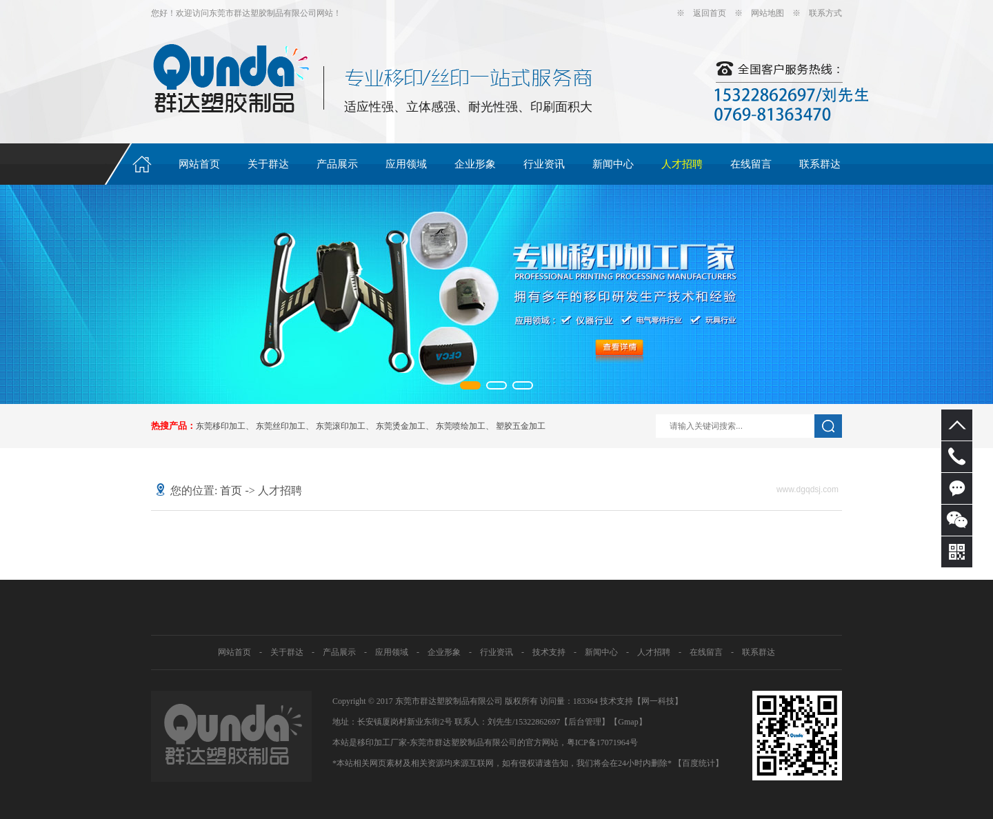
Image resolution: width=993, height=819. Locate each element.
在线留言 (751, 164)
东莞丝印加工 (280, 426)
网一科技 (657, 701)
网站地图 (767, 13)
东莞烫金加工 (400, 426)
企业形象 (475, 164)
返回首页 (709, 13)
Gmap (628, 722)
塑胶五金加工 (520, 426)
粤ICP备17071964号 (602, 742)
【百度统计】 (698, 763)
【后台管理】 (585, 722)
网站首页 (199, 164)
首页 (231, 490)
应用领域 (406, 164)
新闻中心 (613, 164)
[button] (470, 385)
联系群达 (820, 164)
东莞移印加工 (220, 426)
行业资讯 (544, 164)
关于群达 (268, 164)
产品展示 (337, 164)
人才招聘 (682, 164)
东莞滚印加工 (340, 426)
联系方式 (825, 13)
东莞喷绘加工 (460, 426)
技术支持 (548, 652)
